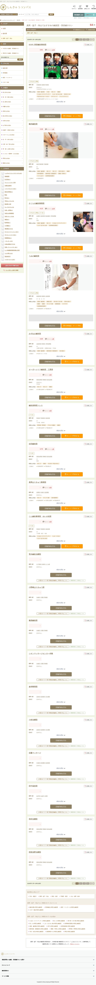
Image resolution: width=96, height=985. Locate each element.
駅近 (6, 195)
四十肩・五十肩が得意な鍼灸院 (76, 920)
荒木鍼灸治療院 (35, 554)
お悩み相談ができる (10, 244)
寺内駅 (42, 492)
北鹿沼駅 (47, 296)
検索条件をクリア (79, 29)
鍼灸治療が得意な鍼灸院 (35, 907)
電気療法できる (9, 228)
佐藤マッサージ (35, 753)
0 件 (50, 261)
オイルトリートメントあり (12, 231)
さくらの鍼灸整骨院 (36, 203)
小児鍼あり (7, 225)
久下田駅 (38, 564)
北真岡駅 (46, 492)
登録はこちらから (74, 944)
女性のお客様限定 (9, 213)
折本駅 (43, 564)
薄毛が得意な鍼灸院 (69, 931)
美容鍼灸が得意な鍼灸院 (51, 907)
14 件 (53, 208)
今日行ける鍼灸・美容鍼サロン (11, 48)
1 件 (53, 339)
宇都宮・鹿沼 (64, 896)
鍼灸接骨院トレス (36, 405)
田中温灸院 (33, 786)
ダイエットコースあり (10, 235)
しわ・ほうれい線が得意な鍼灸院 (52, 923)
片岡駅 (42, 597)
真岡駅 (38, 492)
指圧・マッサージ (7, 77)
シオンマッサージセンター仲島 (41, 654)
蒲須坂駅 (47, 216)
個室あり (7, 219)
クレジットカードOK (10, 182)
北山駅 (42, 796)
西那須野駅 (39, 379)
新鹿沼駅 (38, 296)
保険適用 (7, 176)
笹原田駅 (42, 696)
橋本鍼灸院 (33, 124)
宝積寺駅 (42, 216)
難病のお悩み (13, 163)
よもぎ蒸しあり (9, 253)
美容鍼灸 (5, 73)
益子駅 (38, 796)
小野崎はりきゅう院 (36, 587)
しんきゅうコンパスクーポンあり (13, 173)
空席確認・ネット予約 (72, 116)
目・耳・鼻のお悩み (13, 139)
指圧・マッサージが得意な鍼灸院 (69, 907)
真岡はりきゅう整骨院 (37, 482)
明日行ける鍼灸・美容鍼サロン (11, 53)
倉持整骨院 (33, 687)
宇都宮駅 (38, 84)
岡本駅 (47, 84)
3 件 (53, 129)
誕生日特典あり (9, 191)
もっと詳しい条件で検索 (12, 270)
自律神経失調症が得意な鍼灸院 (72, 923)
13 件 (53, 50)
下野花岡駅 (53, 216)
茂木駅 (38, 696)
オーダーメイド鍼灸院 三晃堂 (41, 370)
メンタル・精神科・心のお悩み (13, 153)
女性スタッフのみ (9, 216)
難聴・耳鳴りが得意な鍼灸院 (58, 929)
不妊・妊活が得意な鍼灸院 (36, 931)
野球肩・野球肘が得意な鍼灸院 (77, 929)
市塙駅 (38, 763)
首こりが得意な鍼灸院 (35, 923)
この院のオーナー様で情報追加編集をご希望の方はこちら (53, 580)
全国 (13, 28)
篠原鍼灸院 (33, 620)
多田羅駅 (42, 763)
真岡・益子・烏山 (31, 33)
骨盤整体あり (8, 238)
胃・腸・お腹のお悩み (13, 149)
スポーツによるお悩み (13, 134)
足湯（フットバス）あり (11, 247)
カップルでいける (9, 207)
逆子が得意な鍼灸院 (53, 926)
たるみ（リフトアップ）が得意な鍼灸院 (39, 920)
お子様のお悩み (13, 125)
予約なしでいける (9, 201)
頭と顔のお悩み (13, 92)
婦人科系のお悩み (13, 116)
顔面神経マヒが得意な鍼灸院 (53, 931)
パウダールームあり (10, 259)
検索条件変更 (91, 29)
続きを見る (61, 101)
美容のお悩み (13, 111)
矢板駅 (38, 597)
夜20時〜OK (8, 204)
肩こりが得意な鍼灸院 (59, 920)
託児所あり (7, 179)
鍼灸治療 (5, 68)
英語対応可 (7, 256)
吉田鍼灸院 (33, 444)
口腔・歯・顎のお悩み (13, 144)
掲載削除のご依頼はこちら (77, 580)
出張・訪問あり (9, 210)
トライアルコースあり (10, 188)
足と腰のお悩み (13, 101)
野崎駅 (44, 379)
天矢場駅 (47, 696)
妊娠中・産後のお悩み (13, 130)
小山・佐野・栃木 (75, 896)
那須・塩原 (55, 896)
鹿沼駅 (43, 296)
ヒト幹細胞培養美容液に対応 (12, 250)
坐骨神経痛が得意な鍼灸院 (68, 926)
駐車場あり (7, 222)
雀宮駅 (43, 84)
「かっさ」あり (9, 241)
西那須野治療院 (35, 852)
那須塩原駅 (49, 379)
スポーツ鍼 (6, 82)
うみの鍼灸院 (34, 256)
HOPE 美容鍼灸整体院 (37, 45)
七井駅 (46, 796)
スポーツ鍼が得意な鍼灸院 (36, 910)
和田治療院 (33, 819)
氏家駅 (38, 216)
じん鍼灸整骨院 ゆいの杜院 (40, 516)
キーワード (21, 14)
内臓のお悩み (13, 106)
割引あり (7, 198)
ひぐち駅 (47, 564)
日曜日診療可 (8, 185)
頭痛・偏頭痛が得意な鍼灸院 (36, 926)
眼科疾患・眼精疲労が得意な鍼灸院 (38, 929)
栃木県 (13, 33)
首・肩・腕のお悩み (13, 97)
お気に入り (88, 45)
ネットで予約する (72, 361)
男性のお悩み (13, 158)
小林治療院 (33, 720)
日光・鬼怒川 (32, 896)
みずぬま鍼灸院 (35, 334)
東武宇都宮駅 (39, 164)
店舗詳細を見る (50, 116)
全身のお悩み (13, 120)
